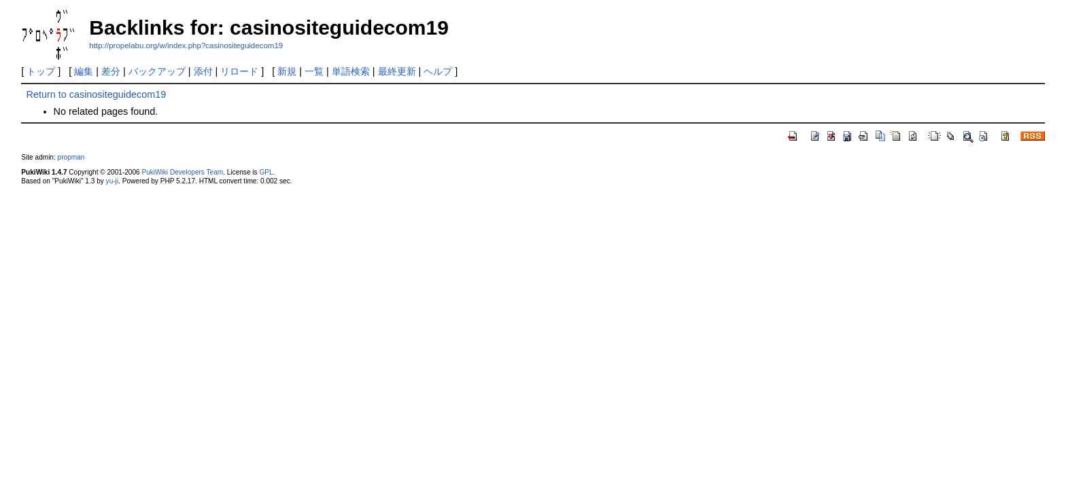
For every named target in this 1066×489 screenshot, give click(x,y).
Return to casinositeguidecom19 (97, 94)
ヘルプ (438, 71)
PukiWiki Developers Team (182, 172)
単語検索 (351, 71)
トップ (41, 71)
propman (71, 157)
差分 (110, 71)
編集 (83, 71)
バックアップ (157, 71)
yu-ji (112, 181)
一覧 (314, 71)
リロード (239, 71)
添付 (203, 71)
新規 (286, 71)
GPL (266, 172)
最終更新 (397, 71)
